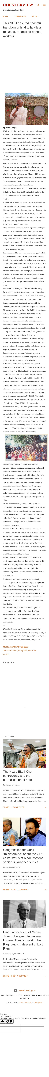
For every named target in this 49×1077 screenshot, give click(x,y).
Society (32, 651)
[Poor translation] (9, 1021)
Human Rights (10, 651)
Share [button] (6, 655)
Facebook (27, 1003)
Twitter (20, 1003)
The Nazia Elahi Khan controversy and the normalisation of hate (18, 775)
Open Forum (20, 16)
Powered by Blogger (24, 990)
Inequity (23, 651)
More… (35, 16)
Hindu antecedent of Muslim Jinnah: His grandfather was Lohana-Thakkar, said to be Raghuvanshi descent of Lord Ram (23, 940)
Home (5, 16)
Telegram (38, 1003)
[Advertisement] (24, 65)
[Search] (38, 4)
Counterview (18, 5)
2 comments (17, 807)
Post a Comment (19, 889)
